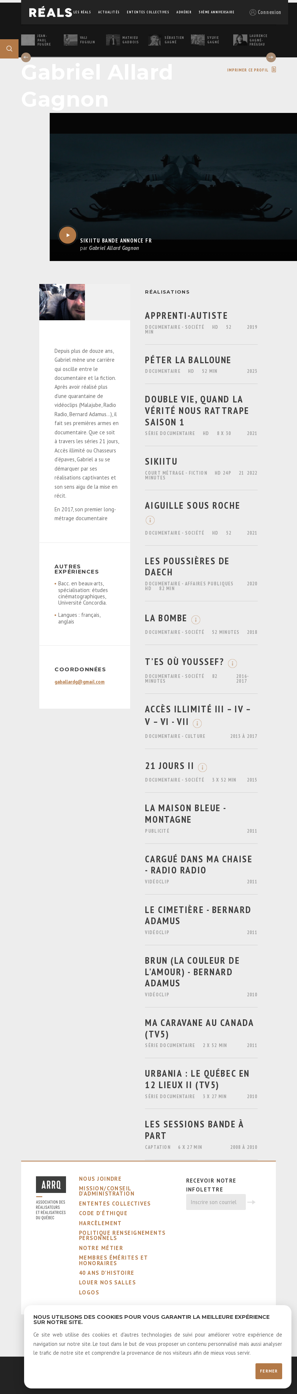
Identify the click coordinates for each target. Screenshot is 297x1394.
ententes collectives (148, 12)
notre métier (101, 1247)
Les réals (82, 12)
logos (89, 1292)
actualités (108, 12)
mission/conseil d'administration (107, 1191)
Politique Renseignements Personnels (122, 1235)
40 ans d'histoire (106, 1272)
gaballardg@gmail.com (80, 682)
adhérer (183, 12)
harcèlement (100, 1223)
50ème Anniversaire (216, 12)
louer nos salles (107, 1282)
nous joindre (100, 1178)
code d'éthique (103, 1213)
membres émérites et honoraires (113, 1260)
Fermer (269, 1371)
